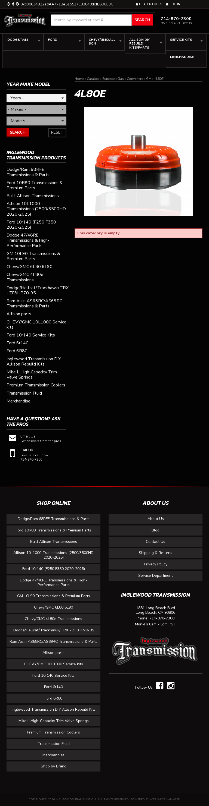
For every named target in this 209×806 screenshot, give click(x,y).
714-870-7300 (161, 618)
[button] (102, 20)
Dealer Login (149, 4)
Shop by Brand (53, 766)
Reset (57, 132)
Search (18, 132)
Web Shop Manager (165, 799)
